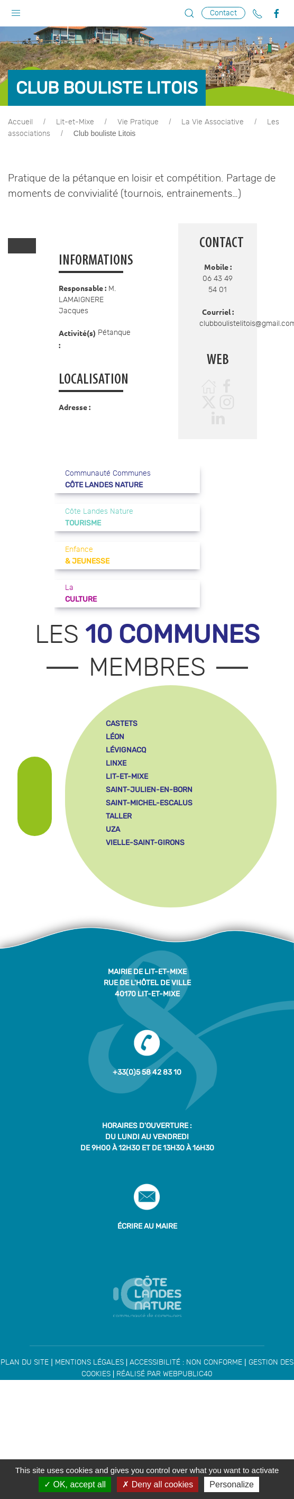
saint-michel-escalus (149, 802)
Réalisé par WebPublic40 (164, 1374)
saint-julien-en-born (149, 789)
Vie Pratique (138, 122)
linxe (116, 763)
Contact (223, 13)
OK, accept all (75, 1484)
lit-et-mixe (127, 776)
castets (121, 723)
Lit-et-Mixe (75, 122)
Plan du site (25, 1362)
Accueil (20, 122)
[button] (16, 11)
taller (119, 816)
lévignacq (126, 750)
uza (113, 829)
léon (115, 736)
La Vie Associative (212, 122)
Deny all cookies (157, 1484)
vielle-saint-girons (145, 842)
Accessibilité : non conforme (186, 1362)
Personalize (231, 1484)
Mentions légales (89, 1362)
